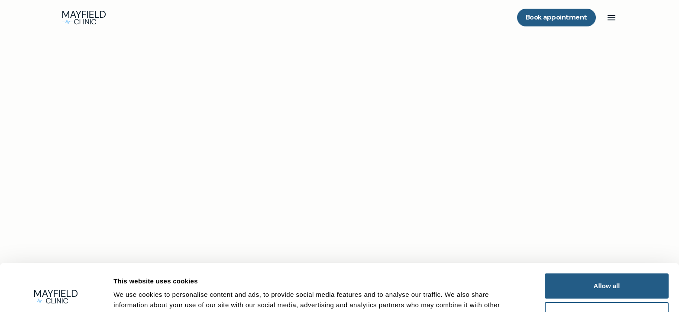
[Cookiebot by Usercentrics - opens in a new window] (56, 295)
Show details (131, 295)
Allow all (607, 241)
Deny (607, 269)
